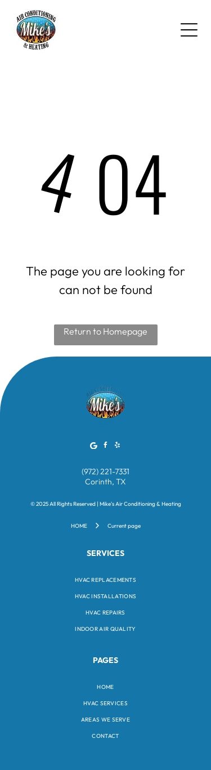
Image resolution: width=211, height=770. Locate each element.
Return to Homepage (105, 331)
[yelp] (117, 447)
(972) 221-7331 (105, 471)
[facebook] (105, 447)
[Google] (93, 447)
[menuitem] (105, 580)
